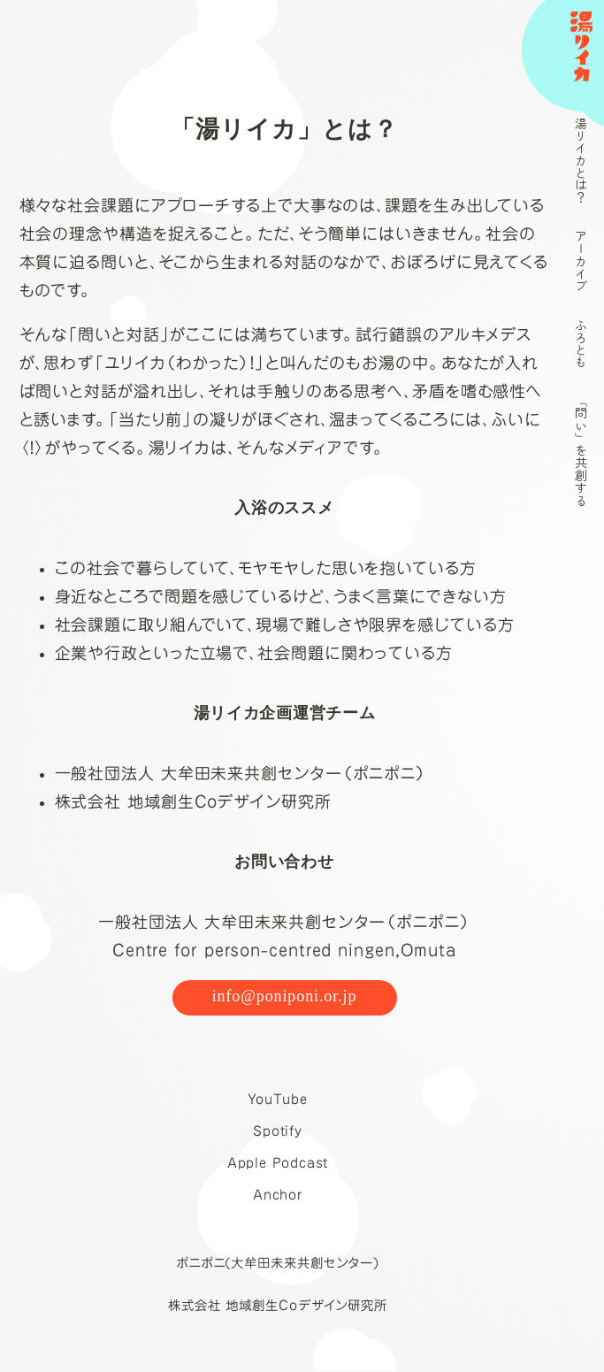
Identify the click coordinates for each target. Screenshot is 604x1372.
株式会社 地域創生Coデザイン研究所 (277, 1305)
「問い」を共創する (581, 450)
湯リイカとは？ (581, 160)
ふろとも (581, 343)
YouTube (277, 1099)
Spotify (277, 1131)
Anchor (277, 1194)
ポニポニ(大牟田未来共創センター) (277, 1262)
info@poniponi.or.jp (284, 996)
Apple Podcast (278, 1162)
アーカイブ (581, 261)
